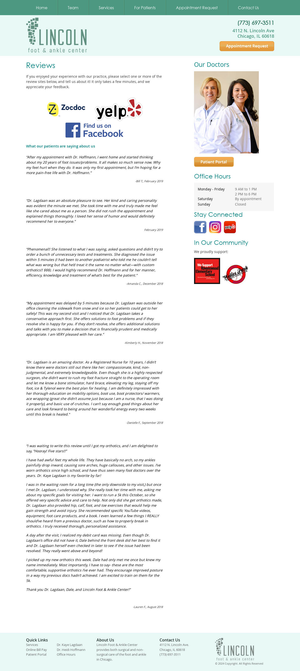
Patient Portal (36, 654)
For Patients (145, 7)
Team (73, 7)
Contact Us (248, 7)
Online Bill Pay (36, 649)
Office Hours (66, 654)
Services (106, 7)
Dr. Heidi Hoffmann (71, 649)
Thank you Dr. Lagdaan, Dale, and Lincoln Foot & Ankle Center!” (78, 589)
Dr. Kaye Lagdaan (69, 644)
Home (41, 7)
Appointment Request (197, 7)
